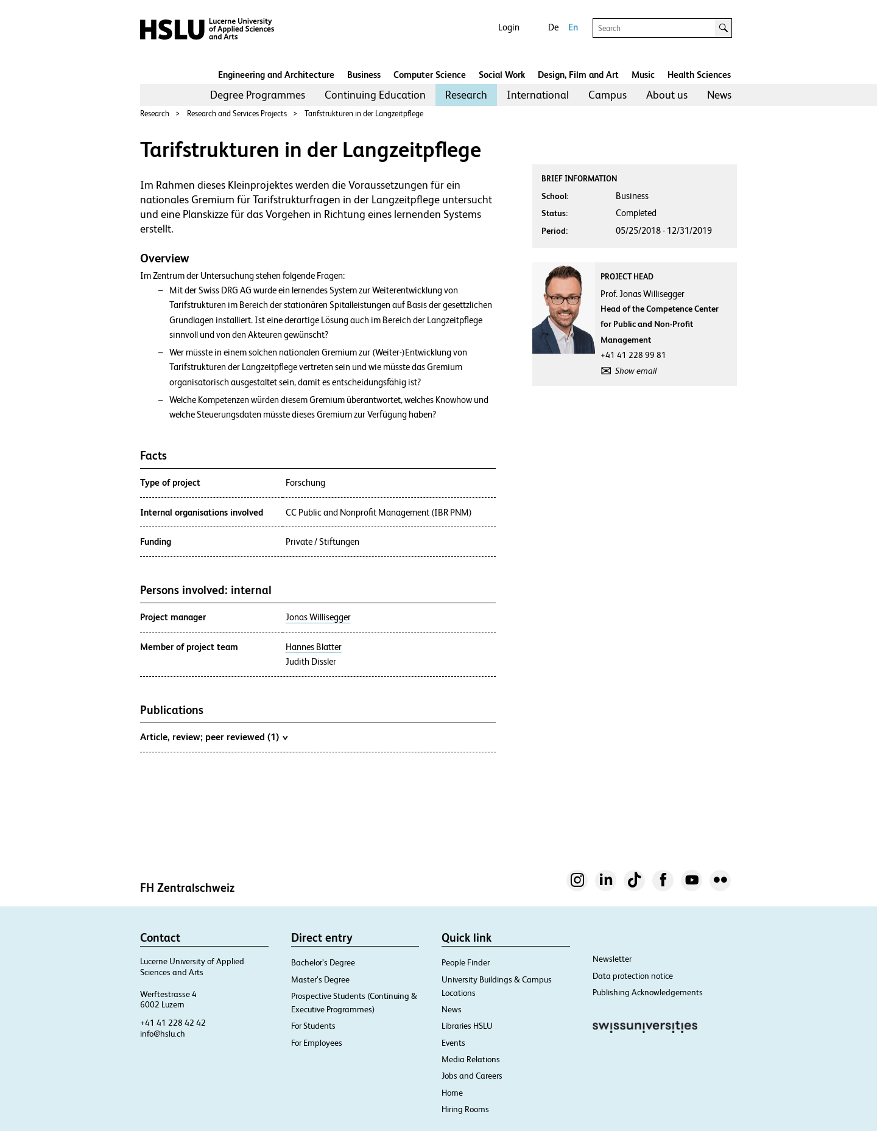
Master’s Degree (320, 979)
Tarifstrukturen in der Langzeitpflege (364, 113)
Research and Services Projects (237, 113)
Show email (636, 371)
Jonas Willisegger (318, 617)
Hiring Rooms (465, 1109)
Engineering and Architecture (276, 74)
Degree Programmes (257, 94)
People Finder (466, 962)
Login (509, 27)
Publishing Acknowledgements (648, 992)
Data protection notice (633, 976)
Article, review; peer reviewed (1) (213, 736)
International (538, 94)
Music (643, 74)
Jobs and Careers (472, 1075)
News (719, 94)
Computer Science (429, 74)
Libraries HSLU (467, 1026)
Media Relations (471, 1059)
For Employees (316, 1043)
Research (466, 94)
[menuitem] (257, 95)
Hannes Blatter (314, 647)
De (553, 27)
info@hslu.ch (162, 1033)
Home (452, 1093)
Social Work (502, 74)
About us (667, 94)
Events (453, 1043)
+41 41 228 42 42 (173, 1023)
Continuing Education (375, 94)
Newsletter (612, 959)
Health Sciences (699, 74)
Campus (607, 94)
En (573, 27)
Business (364, 74)
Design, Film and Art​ (578, 74)
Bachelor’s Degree (323, 962)
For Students (313, 1026)
